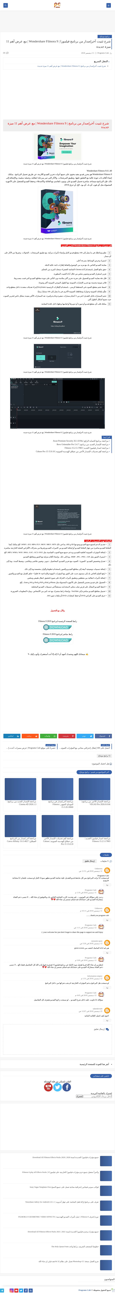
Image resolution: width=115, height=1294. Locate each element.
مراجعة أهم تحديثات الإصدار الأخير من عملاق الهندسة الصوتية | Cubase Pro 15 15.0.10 (72, 451)
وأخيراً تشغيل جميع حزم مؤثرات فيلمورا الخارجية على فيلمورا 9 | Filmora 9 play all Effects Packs (60, 1172)
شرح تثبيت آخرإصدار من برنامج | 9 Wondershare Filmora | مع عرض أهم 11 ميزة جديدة (72, 66)
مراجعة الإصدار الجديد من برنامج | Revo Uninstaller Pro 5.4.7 (82, 444)
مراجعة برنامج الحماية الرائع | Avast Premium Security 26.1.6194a (80, 441)
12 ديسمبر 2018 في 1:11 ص (85, 927)
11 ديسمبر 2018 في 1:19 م (85, 892)
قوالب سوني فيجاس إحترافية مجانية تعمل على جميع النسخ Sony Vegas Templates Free (64, 1187)
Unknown (98, 868)
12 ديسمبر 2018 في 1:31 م (91, 978)
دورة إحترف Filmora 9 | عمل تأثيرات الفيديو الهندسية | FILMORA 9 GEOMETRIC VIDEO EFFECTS (58, 1217)
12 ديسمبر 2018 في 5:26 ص (91, 943)
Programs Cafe (90, 890)
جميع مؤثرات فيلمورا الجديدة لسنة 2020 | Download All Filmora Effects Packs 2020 (66, 1157)
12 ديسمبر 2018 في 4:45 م (85, 995)
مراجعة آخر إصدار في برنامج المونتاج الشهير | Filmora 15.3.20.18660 (60, 804)
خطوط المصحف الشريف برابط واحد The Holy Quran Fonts (75, 1246)
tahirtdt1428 (97, 1009)
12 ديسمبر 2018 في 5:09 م (85, 960)
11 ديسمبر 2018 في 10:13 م (91, 911)
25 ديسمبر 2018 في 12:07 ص (90, 1011)
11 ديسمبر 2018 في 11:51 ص (90, 871)
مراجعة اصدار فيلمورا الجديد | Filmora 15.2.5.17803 (86, 448)
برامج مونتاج (105, 36)
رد (107, 885)
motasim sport (96, 941)
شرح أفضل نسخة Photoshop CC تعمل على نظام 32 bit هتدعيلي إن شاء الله (69, 1261)
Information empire (94, 976)
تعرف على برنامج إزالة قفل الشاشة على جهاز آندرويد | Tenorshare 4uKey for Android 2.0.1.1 (62, 1202)
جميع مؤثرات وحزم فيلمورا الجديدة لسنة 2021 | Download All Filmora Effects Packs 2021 (63, 1232)
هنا (103, 1064)
